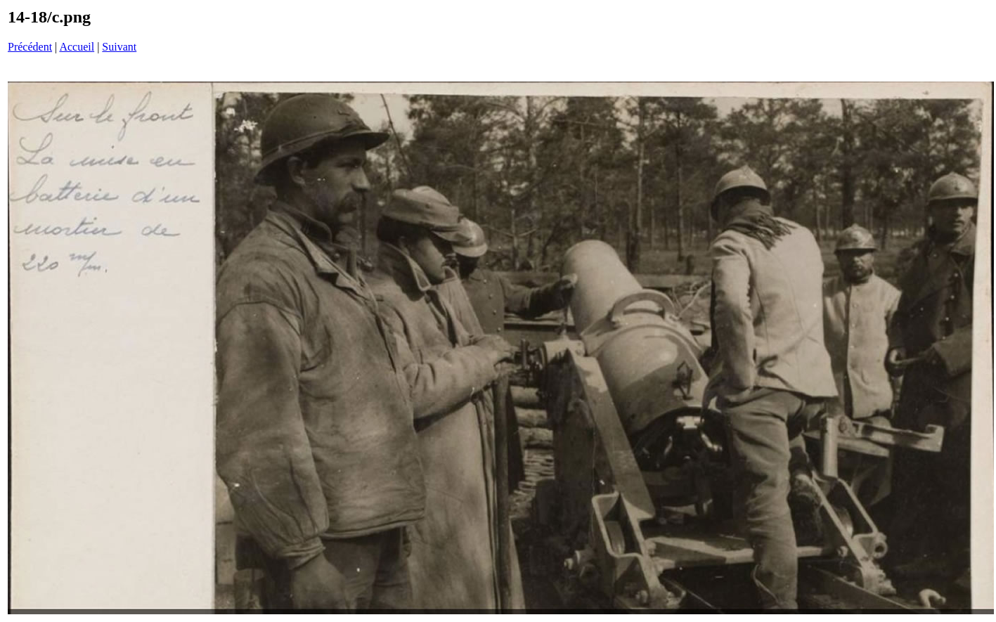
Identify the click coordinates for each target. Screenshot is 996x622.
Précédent (30, 47)
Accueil (76, 47)
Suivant (119, 47)
